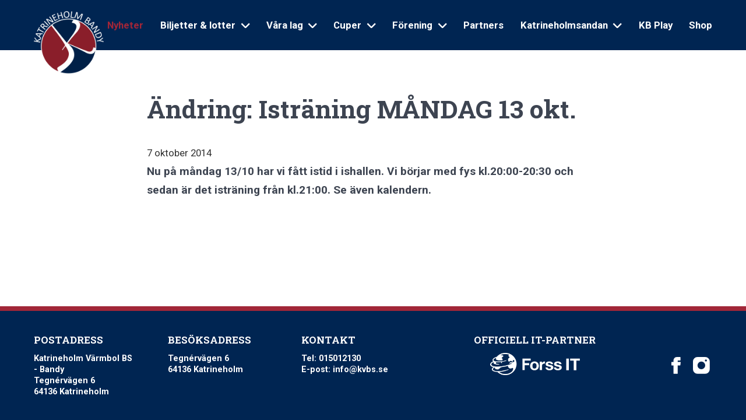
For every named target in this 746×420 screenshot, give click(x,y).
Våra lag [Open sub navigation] (291, 25)
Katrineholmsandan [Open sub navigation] (571, 25)
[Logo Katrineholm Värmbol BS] (68, 43)
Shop (700, 25)
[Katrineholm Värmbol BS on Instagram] (701, 365)
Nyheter (125, 25)
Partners (483, 25)
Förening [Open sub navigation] (419, 25)
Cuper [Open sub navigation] (354, 25)
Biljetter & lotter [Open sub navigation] (204, 25)
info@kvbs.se (360, 369)
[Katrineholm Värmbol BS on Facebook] (676, 365)
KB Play (656, 25)
